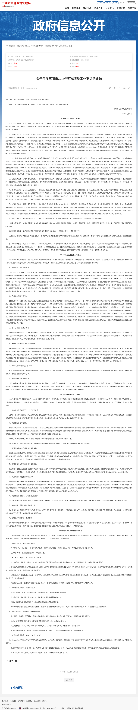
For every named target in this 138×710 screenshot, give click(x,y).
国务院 (100, 2)
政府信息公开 (26, 46)
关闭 (69, 680)
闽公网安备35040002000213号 (30, 708)
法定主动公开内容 (51, 46)
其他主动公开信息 (65, 46)
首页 (67, 8)
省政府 (108, 2)
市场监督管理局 (37, 46)
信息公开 (76, 8)
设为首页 (37, 701)
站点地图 (13, 701)
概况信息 (87, 8)
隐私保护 (21, 701)
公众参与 (110, 8)
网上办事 (98, 8)
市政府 (115, 2)
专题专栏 (121, 8)
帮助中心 (132, 8)
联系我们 (5, 701)
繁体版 (122, 2)
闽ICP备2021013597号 (50, 708)
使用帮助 (29, 701)
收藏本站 (44, 701)
